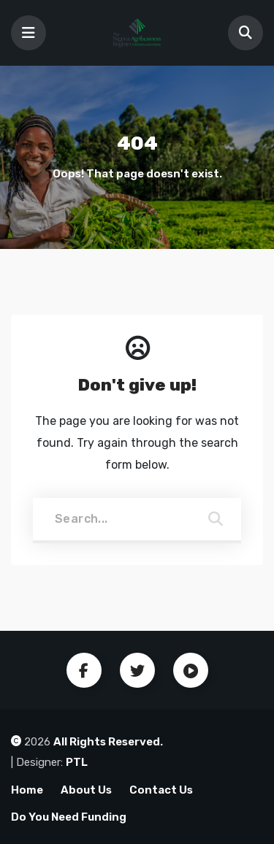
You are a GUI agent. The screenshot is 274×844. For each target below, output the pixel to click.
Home (27, 790)
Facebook (84, 670)
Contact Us (161, 790)
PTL (77, 762)
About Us (86, 790)
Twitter (137, 670)
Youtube (190, 670)
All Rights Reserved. (108, 741)
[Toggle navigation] (28, 32)
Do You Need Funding (68, 817)
